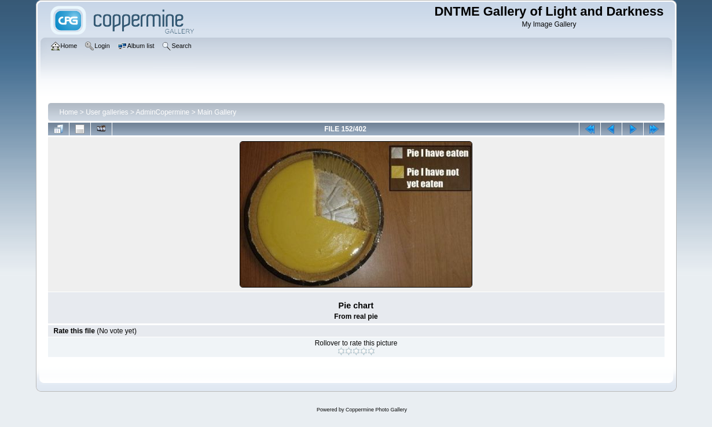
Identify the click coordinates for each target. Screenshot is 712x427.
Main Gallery (216, 112)
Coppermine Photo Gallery (376, 410)
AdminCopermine (163, 112)
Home (69, 112)
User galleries (107, 112)
